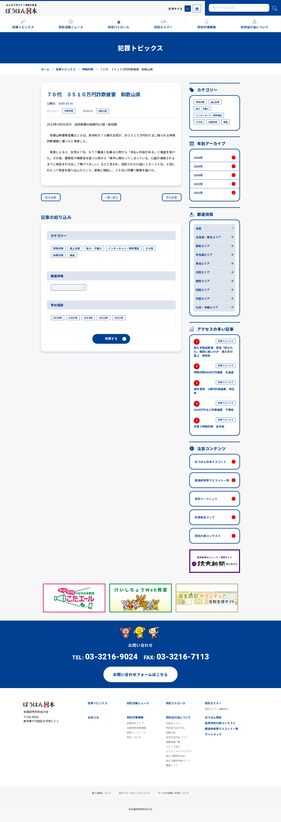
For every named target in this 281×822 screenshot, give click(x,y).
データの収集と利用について (173, 793)
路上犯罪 (75, 248)
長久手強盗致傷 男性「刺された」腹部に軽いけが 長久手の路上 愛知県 (215, 348)
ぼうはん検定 (213, 717)
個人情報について (101, 793)
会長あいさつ (173, 723)
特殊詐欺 (69, 110)
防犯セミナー (213, 703)
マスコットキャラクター (179, 751)
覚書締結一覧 (173, 742)
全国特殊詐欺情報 (136, 728)
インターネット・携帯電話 (123, 248)
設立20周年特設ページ (178, 760)
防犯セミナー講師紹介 (217, 709)
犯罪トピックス (97, 703)
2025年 (72, 318)
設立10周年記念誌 (175, 756)
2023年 (103, 318)
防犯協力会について (178, 717)
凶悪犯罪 (58, 255)
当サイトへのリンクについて (134, 793)
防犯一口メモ (134, 737)
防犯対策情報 (135, 717)
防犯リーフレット (206, 499)
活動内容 (170, 732)
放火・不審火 (94, 248)
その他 (149, 248)
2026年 (57, 318)
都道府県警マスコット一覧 (212, 480)
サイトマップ (213, 734)
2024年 (88, 318)
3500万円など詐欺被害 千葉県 (215, 406)
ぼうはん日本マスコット (210, 462)
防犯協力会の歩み (175, 728)
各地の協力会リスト (177, 737)
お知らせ (93, 717)
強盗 (72, 255)
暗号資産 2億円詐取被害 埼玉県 (215, 387)
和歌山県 (102, 110)
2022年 (118, 318)
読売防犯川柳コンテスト (220, 723)
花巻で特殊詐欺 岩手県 (215, 423)
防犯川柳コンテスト (208, 536)
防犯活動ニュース (138, 703)
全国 (198, 228)
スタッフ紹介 (173, 746)
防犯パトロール (175, 703)
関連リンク (172, 765)
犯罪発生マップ (205, 517)
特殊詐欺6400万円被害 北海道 (215, 368)
